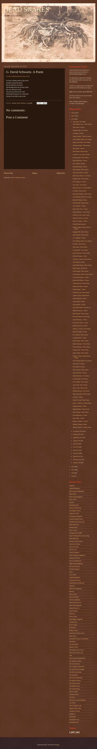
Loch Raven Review (75, 580)
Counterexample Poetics (76, 519)
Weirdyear (72, 697)
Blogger (57, 744)
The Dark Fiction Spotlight (76, 669)
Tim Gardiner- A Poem (79, 206)
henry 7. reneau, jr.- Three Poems (82, 403)
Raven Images (73, 625)
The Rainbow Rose (74, 686)
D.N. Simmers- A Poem (79, 182)
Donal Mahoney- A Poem (80, 160)
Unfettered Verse (74, 694)
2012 (73, 470)
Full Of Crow (73, 549)
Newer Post (8, 173)
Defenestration (73, 527)
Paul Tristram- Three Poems (80, 169)
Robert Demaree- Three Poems (81, 344)
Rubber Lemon (73, 630)
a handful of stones (74, 711)
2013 (73, 466)
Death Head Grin (74, 524)
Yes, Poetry (72, 703)
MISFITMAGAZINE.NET (76, 583)
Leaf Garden (72, 575)
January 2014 (77, 462)
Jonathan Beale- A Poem (79, 338)
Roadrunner (72, 627)
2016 (73, 113)
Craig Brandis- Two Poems (80, 250)
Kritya (71, 572)
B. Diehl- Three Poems (79, 244)
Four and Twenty (74, 547)
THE (70, 655)
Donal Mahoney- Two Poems (81, 376)
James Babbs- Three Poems (80, 382)
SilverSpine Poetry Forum (76, 650)
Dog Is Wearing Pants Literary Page (79, 536)
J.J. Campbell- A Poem (79, 238)
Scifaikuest (72, 641)
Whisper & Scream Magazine (77, 700)
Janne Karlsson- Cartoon (80, 298)
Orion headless (73, 611)
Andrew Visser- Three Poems (81, 295)
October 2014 (77, 434)
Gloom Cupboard (74, 552)
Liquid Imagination (74, 577)
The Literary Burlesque (75, 678)
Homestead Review (74, 558)
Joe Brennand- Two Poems (80, 379)
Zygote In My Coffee (75, 708)
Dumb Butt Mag (73, 538)
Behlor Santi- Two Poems (80, 268)
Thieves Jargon (73, 691)
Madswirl (72, 586)
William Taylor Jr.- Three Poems (82, 427)
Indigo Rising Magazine (76, 563)
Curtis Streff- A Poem (79, 301)
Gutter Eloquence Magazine (77, 555)
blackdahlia (72, 716)
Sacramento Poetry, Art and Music (78, 639)
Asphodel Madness (74, 488)
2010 (73, 476)
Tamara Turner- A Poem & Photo (82, 136)
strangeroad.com (73, 722)
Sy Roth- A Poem (78, 397)
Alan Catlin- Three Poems (80, 385)
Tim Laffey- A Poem (78, 148)
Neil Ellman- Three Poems (80, 151)
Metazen (71, 591)
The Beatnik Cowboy (75, 661)
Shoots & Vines (73, 647)
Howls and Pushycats (75, 561)
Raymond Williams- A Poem (81, 280)
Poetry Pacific (73, 616)
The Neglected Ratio (75, 680)
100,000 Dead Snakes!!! (79, 224)
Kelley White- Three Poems (80, 353)
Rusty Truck (72, 636)
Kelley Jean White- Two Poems (81, 142)
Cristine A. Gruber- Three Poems (82, 259)
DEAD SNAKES (26, 9)
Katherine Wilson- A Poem (80, 218)
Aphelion (71, 485)
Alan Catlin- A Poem (78, 127)
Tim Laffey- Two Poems (79, 185)
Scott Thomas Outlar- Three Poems (83, 274)
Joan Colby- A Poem (78, 418)
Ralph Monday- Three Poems (81, 409)
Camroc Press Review (75, 508)
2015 (73, 116)
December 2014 (77, 121)
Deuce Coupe (73, 530)
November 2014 (78, 431)
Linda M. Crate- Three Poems (81, 154)
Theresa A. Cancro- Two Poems (82, 329)
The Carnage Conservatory (76, 666)
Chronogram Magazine (75, 516)
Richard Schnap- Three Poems (81, 316)
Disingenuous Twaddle (75, 533)
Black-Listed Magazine (75, 497)
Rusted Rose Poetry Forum (76, 633)
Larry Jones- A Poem (78, 363)
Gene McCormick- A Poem (80, 172)
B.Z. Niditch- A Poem (79, 163)
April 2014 (76, 453)
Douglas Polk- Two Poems (80, 130)
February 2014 (77, 459)
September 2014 (78, 437)
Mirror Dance (73, 594)
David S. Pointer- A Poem (80, 221)
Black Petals (72, 494)
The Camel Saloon (74, 664)
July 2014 (76, 444)
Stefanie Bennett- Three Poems (81, 145)
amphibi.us (72, 714)
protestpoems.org (74, 719)
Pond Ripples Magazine (76, 619)
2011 (73, 473)
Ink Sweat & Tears (74, 566)
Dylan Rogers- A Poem (79, 289)
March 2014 (76, 456)
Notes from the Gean (75, 602)
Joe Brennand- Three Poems (80, 157)
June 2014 (76, 447)
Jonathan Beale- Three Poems (81, 283)
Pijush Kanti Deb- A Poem (80, 209)
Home (34, 173)
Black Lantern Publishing (76, 491)
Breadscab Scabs (74, 505)
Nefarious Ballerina (74, 600)
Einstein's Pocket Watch (76, 541)
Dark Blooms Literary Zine (77, 522)
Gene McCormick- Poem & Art (81, 307)
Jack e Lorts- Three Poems (80, 388)
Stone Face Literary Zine (76, 652)
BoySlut (71, 502)
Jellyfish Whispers (74, 569)
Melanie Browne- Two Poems (81, 391)
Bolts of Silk (72, 499)
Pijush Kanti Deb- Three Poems (82, 394)
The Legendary (73, 675)
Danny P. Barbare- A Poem (80, 421)
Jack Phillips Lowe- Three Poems (82, 124)
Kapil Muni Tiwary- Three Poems (82, 265)
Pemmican (72, 613)
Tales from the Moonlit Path (77, 658)
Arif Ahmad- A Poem (79, 262)
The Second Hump (74, 689)
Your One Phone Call (75, 705)
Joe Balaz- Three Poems (79, 191)
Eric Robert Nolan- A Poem (80, 323)
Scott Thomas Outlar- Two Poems (82, 139)
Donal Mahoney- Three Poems (81, 212)
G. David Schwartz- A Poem (81, 277)
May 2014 (76, 450)
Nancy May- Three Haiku (80, 247)
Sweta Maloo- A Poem (79, 304)
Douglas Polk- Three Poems (80, 179)
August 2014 (77, 441)
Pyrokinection (73, 622)
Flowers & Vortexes (74, 544)
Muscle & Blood (74, 597)
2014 (73, 119)
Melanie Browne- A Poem (80, 310)
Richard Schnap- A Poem (80, 166)
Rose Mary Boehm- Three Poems (82, 194)
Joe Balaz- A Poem (78, 133)
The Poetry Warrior (74, 683)
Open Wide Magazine (75, 605)
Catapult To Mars (74, 513)
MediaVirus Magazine (75, 588)
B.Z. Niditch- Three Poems (80, 335)
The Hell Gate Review (75, 672)
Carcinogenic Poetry (75, 510)
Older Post (60, 173)
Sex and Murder (73, 644)
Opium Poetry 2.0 (74, 608)
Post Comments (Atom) (18, 177)
